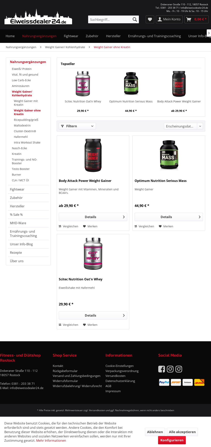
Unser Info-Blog (21, 244)
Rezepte (16, 252)
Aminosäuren (21, 86)
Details (105, 216)
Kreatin (16, 154)
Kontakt (58, 366)
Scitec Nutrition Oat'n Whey (83, 101)
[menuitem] (113, 19)
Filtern (69, 126)
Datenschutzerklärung (120, 381)
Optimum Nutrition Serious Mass (131, 101)
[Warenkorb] (196, 19)
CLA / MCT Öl (20, 180)
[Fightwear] (71, 36)
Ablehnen (155, 432)
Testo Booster (21, 169)
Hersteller (17, 206)
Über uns (17, 261)
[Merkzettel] (150, 19)
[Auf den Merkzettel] (90, 226)
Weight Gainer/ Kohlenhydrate (22, 93)
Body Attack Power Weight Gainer (179, 101)
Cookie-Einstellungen (120, 366)
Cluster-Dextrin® (25, 131)
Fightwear (17, 189)
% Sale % (16, 214)
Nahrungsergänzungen (28, 62)
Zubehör (16, 198)
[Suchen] (135, 19)
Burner (16, 174)
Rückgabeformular (65, 371)
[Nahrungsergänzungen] (39, 36)
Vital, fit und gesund (25, 74)
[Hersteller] (113, 36)
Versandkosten (115, 376)
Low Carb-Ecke (21, 80)
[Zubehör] (92, 36)
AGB (108, 386)
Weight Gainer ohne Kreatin (27, 112)
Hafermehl (21, 137)
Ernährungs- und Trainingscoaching (23, 233)
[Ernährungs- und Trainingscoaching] (154, 36)
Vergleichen (68, 226)
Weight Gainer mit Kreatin (26, 103)
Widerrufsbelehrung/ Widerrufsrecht (77, 386)
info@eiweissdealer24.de (26, 388)
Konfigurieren (171, 440)
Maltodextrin (22, 125)
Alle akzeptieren (182, 432)
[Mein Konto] (169, 19)
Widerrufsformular (65, 381)
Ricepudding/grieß (26, 120)
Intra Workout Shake (27, 142)
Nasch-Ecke (19, 148)
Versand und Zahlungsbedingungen (76, 376)
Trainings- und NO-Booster (24, 161)
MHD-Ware (18, 223)
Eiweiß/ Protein (22, 69)
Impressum (113, 391)
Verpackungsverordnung (122, 371)
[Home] (10, 36)
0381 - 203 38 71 (23, 384)
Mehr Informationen (51, 440)
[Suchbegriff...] (113, 19)
